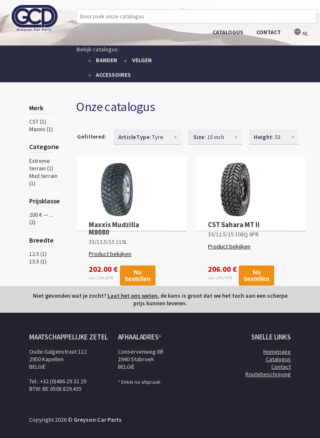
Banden (106, 60)
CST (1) (37, 121)
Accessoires (113, 74)
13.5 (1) (38, 261)
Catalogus (278, 359)
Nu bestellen (137, 273)
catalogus (227, 32)
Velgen (142, 60)
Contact (281, 366)
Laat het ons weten (133, 295)
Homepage (277, 351)
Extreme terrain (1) (41, 164)
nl (301, 33)
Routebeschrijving (268, 374)
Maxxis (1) (41, 129)
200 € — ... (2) (41, 218)
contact (268, 32)
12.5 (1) (38, 254)
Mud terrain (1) (43, 179)
